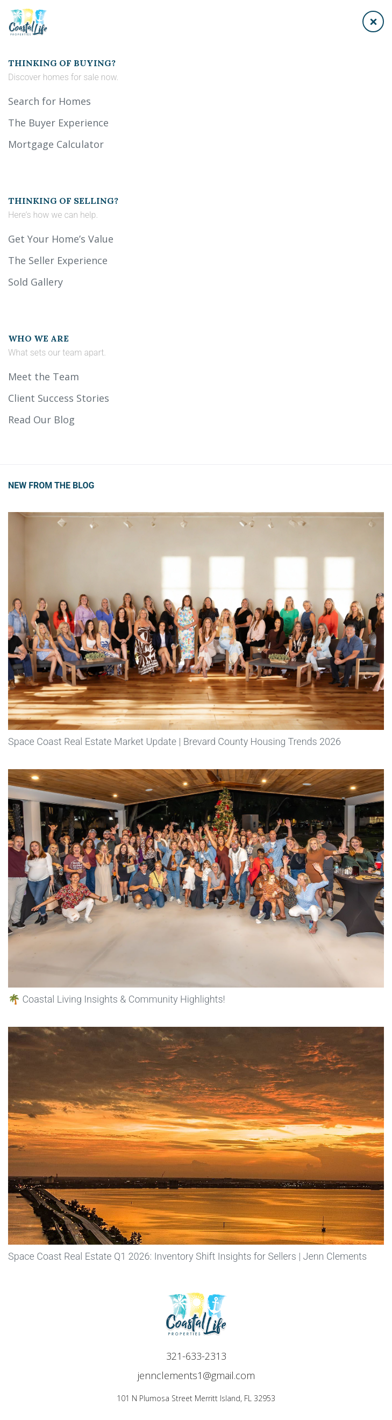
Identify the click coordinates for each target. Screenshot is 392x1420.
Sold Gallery (35, 281)
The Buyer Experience (58, 122)
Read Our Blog (41, 419)
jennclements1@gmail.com (196, 1375)
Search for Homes (49, 101)
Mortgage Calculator (56, 144)
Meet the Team (43, 376)
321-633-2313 (196, 1356)
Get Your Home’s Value (60, 238)
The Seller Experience (58, 260)
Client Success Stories (58, 398)
